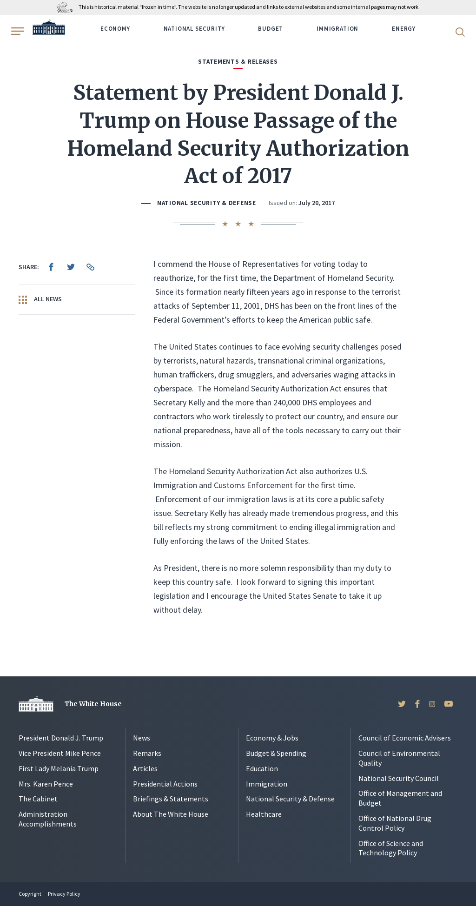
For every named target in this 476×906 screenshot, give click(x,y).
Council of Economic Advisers (404, 737)
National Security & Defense (206, 203)
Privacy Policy (64, 893)
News (141, 737)
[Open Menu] (16, 31)
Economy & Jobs (272, 737)
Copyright (30, 893)
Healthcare (264, 814)
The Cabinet (38, 798)
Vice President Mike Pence (60, 753)
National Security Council (398, 778)
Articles (145, 768)
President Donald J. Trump (61, 737)
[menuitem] (51, 267)
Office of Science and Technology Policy (390, 848)
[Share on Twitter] (70, 267)
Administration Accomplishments (48, 818)
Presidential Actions (165, 783)
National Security (194, 29)
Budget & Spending (276, 753)
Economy (115, 29)
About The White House (170, 814)
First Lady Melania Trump (59, 768)
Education (262, 768)
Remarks (147, 753)
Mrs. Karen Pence (46, 783)
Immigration (337, 29)
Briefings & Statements (170, 798)
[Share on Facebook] (51, 267)
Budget (270, 29)
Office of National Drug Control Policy (394, 823)
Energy (404, 29)
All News (40, 299)
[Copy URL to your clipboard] (90, 267)
